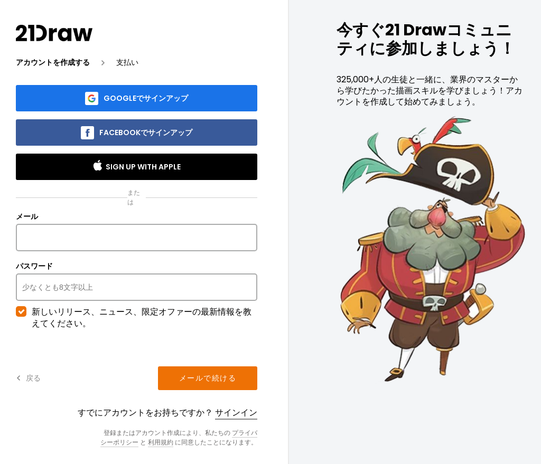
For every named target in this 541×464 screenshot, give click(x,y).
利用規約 (160, 442)
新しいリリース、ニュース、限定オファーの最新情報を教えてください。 (133, 317)
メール (136, 231)
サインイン (236, 412)
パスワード (136, 281)
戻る (28, 378)
